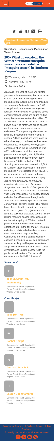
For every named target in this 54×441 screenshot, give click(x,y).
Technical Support (35, 426)
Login (47, 3)
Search (37, 4)
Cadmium (19, 426)
